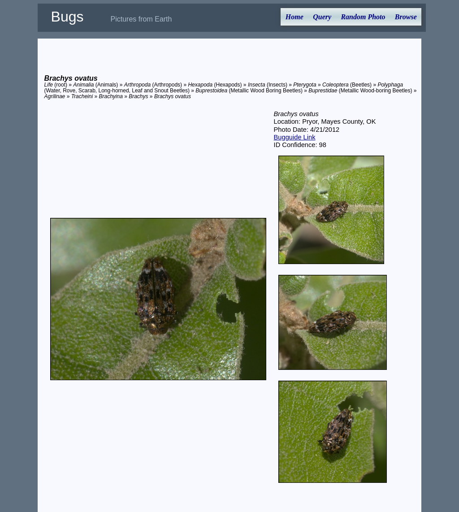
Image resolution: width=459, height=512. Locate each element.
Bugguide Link (295, 137)
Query (322, 17)
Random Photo (363, 17)
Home (294, 17)
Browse (406, 17)
